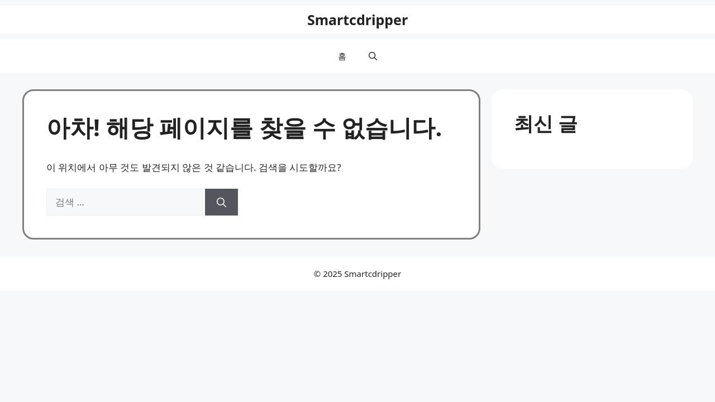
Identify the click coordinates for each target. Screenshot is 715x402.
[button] (373, 56)
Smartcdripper (357, 19)
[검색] (221, 202)
